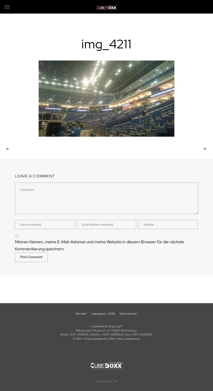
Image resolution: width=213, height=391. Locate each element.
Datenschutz (128, 313)
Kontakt (81, 313)
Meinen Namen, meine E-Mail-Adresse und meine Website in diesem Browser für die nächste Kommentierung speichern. (99, 245)
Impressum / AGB (103, 313)
